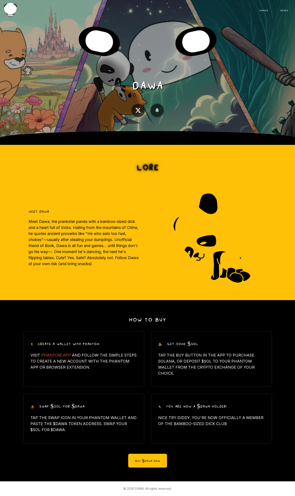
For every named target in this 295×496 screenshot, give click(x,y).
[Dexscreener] (157, 110)
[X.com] (138, 110)
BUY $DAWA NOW (147, 460)
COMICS (263, 10)
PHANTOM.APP (56, 355)
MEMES (284, 10)
